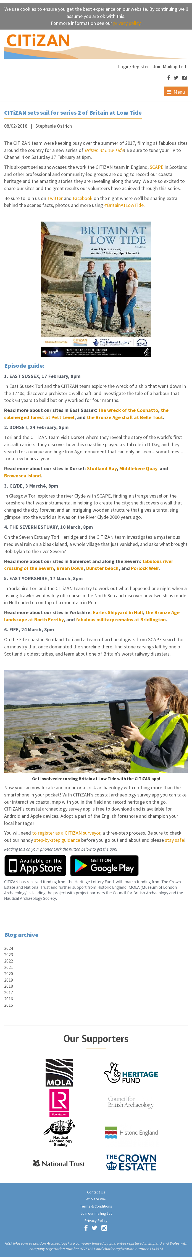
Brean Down (70, 568)
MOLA (8, 1243)
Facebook (83, 198)
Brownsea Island (22, 475)
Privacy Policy (96, 1220)
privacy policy (126, 23)
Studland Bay (102, 468)
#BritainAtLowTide (124, 205)
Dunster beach (102, 568)
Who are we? (96, 1198)
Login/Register (133, 66)
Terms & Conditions (96, 1206)
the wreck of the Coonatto (128, 410)
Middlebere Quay (139, 468)
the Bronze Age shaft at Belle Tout (125, 417)
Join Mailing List (169, 66)
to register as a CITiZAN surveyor (66, 833)
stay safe (174, 840)
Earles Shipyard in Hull (118, 612)
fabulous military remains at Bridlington (121, 619)
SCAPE (157, 167)
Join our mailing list (96, 1213)
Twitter (55, 198)
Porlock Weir (145, 568)
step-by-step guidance (57, 840)
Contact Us (96, 1192)
